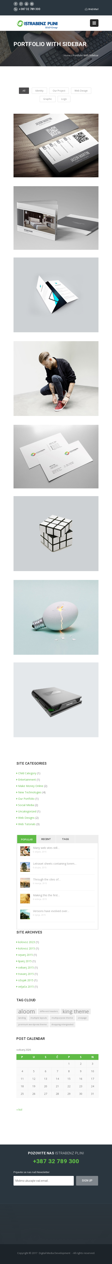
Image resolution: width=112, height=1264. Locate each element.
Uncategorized (26, 811)
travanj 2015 (25, 974)
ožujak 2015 (24, 980)
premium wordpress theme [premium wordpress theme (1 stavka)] (32, 1024)
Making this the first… (46, 895)
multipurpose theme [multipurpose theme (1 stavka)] (62, 1018)
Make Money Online (29, 786)
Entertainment (26, 779)
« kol (19, 1109)
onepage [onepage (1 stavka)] (82, 1018)
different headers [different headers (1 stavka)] (49, 1011)
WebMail (91, 9)
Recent (46, 839)
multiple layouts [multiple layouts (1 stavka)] (39, 1018)
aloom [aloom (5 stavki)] (26, 1011)
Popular (27, 839)
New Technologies (29, 792)
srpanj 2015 (24, 955)
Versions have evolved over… (51, 911)
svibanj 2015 (25, 967)
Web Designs (25, 818)
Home (67, 55)
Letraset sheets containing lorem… (54, 863)
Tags (65, 839)
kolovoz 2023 (25, 942)
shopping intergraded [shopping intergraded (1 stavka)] (62, 1024)
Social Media (25, 805)
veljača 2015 (25, 986)
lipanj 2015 (24, 961)
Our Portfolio (25, 798)
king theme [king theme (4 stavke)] (76, 1011)
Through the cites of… (47, 879)
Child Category (26, 773)
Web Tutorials (26, 824)
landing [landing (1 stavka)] (22, 1018)
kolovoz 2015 (25, 948)
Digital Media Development (54, 1253)
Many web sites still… (46, 847)
